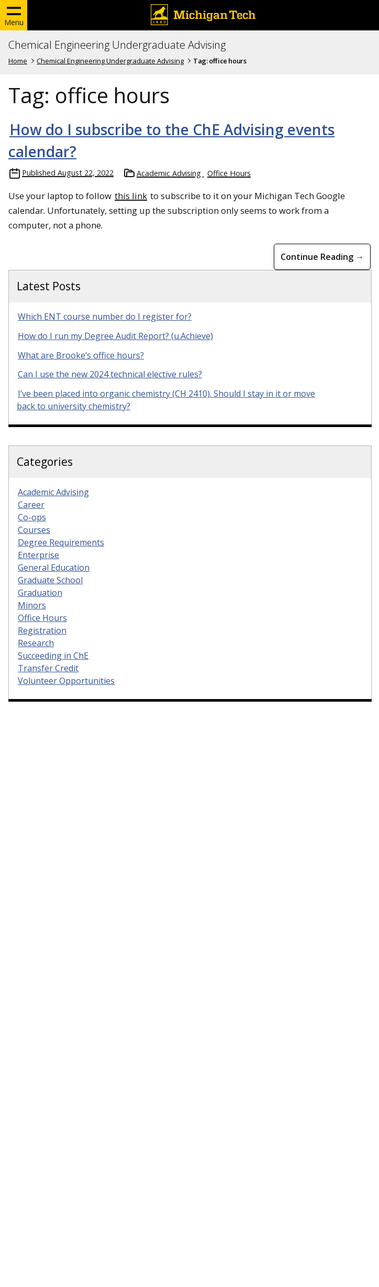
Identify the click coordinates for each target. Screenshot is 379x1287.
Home (17, 61)
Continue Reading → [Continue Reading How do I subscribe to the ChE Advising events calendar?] (322, 257)
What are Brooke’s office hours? (81, 355)
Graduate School (50, 580)
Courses (34, 530)
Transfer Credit (48, 668)
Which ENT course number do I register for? (105, 316)
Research (36, 643)
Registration (42, 630)
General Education (54, 567)
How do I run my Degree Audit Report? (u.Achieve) (115, 336)
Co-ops (32, 517)
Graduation (40, 592)
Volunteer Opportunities (66, 680)
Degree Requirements (61, 542)
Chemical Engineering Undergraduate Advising (117, 45)
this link (131, 196)
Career (31, 504)
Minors (32, 605)
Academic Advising (169, 173)
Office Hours (229, 173)
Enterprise (38, 555)
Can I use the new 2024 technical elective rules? (110, 374)
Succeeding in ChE (53, 655)
